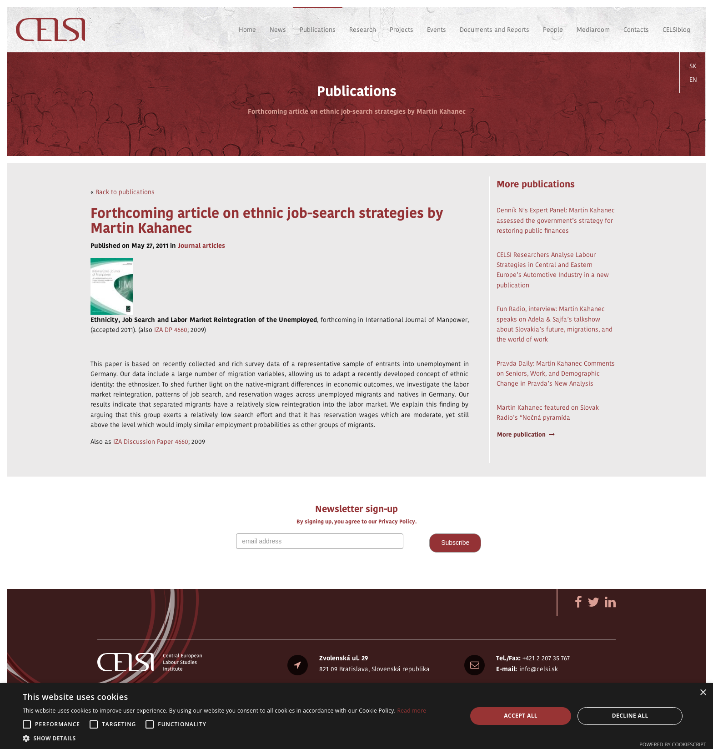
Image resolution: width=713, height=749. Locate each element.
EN (693, 79)
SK (692, 65)
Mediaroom (593, 29)
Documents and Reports (494, 29)
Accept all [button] (520, 715)
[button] (224, 738)
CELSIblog (676, 29)
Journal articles (201, 245)
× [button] (702, 692)
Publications (318, 29)
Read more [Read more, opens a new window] (411, 710)
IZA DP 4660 (170, 329)
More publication (526, 434)
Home (247, 29)
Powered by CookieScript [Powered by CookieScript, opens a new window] (672, 744)
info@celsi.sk (538, 669)
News (278, 29)
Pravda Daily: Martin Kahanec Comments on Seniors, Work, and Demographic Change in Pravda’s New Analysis (556, 373)
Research (362, 29)
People (553, 29)
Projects (401, 29)
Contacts (636, 29)
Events (436, 29)
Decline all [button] (630, 715)
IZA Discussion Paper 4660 (150, 441)
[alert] (356, 716)
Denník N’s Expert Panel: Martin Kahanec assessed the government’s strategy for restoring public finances (556, 220)
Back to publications (125, 191)
